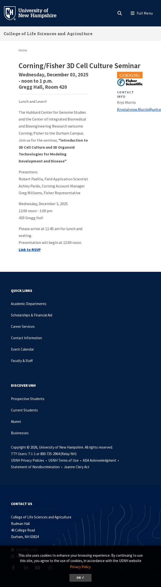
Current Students (24, 410)
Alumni (16, 421)
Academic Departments (28, 303)
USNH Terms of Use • (65, 460)
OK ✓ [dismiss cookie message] (80, 578)
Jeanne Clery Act (76, 467)
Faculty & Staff (22, 360)
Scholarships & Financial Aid (31, 315)
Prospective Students (27, 398)
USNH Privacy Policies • (29, 460)
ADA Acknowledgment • (101, 460)
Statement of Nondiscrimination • (37, 467)
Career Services (23, 326)
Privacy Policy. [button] (80, 566)
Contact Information (26, 338)
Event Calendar (22, 349)
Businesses (20, 433)
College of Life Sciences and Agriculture (48, 33)
